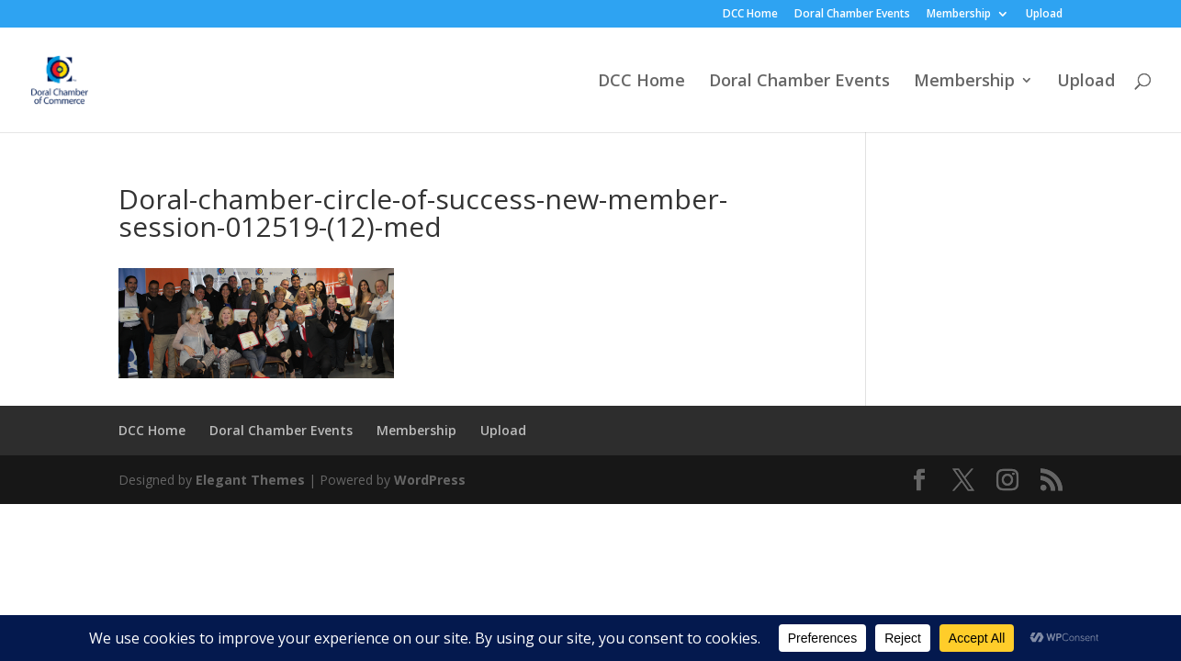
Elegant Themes (250, 479)
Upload (1044, 14)
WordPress (430, 479)
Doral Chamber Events (852, 14)
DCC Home (750, 14)
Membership (959, 14)
